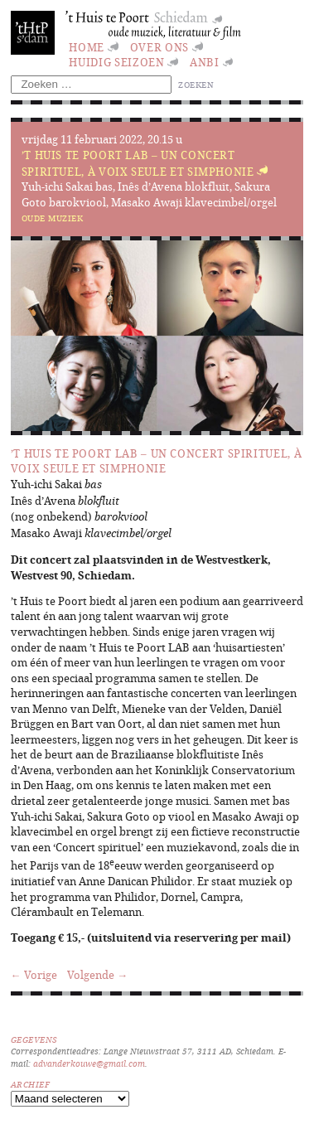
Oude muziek (53, 218)
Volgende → (97, 974)
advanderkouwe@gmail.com (89, 1063)
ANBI (205, 62)
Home (86, 47)
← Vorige (34, 974)
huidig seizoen (116, 62)
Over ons (159, 47)
